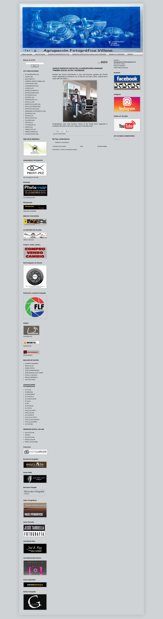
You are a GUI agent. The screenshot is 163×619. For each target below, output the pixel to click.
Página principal (27, 54)
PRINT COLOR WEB (31, 442)
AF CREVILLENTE (30, 399)
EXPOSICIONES (30, 93)
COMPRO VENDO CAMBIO (33, 81)
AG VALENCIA (29, 415)
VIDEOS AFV (29, 129)
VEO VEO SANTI (30, 379)
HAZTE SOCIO (40, 54)
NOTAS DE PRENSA (31, 106)
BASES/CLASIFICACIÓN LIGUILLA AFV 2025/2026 (89, 54)
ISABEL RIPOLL (30, 368)
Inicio (81, 146)
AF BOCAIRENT (30, 394)
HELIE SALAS (29, 366)
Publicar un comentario (62, 142)
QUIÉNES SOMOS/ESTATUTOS (58, 54)
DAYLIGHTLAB (29, 432)
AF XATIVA (28, 408)
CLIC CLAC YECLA (31, 417)
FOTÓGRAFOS (29, 95)
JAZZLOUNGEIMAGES (32, 370)
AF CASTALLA (29, 396)
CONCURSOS (62, 133)
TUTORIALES (29, 125)
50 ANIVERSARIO (30, 74)
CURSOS (28, 88)
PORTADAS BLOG (30, 109)
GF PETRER (29, 424)
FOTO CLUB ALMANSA (32, 419)
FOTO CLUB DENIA (31, 422)
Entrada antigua (102, 146)
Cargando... (117, 139)
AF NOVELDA (29, 406)
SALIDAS (28, 115)
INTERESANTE (29, 99)
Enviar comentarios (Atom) (69, 149)
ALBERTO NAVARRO (31, 363)
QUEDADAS (29, 113)
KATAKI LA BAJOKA (31, 375)
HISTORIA (28, 97)
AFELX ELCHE (29, 412)
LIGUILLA (28, 102)
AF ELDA (28, 401)
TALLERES (28, 120)
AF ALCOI (28, 390)
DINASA (27, 435)
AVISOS (27, 76)
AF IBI (27, 403)
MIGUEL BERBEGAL (31, 377)
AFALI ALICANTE (30, 410)
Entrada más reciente (59, 146)
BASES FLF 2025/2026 (116, 54)
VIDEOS (130, 54)
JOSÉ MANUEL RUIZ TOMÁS (34, 373)
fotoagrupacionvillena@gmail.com (125, 62)
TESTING (28, 122)
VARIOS (27, 127)
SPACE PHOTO (30, 118)
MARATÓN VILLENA (31, 104)
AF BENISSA (29, 392)
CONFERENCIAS (30, 86)
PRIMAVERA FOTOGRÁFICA (34, 111)
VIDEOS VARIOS (30, 131)
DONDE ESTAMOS (31, 90)
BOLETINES (29, 79)
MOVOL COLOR (30, 439)
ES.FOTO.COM (29, 437)
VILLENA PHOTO (30, 134)
